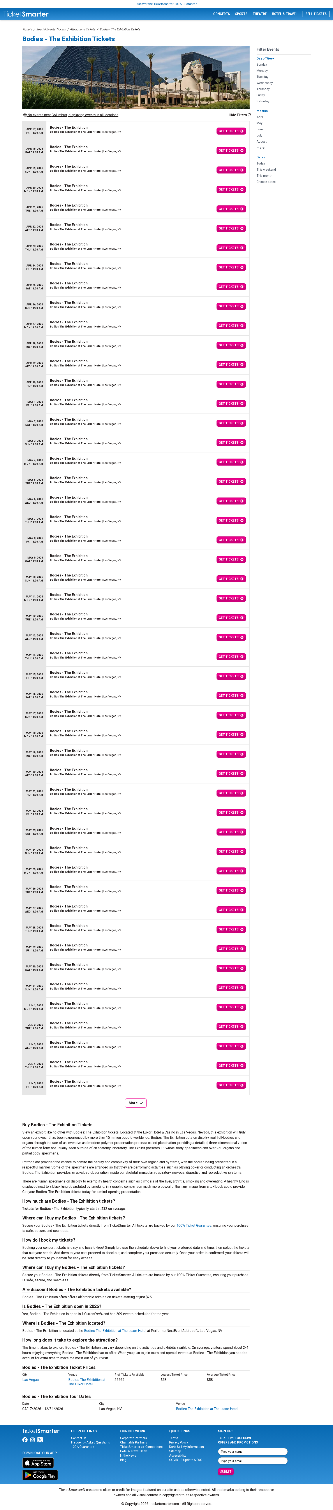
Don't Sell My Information (186, 1447)
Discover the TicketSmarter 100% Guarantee (166, 4)
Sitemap (175, 1451)
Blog (123, 1460)
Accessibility (177, 1455)
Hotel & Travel (284, 14)
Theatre (260, 14)
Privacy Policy (178, 1442)
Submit (225, 1471)
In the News (128, 1455)
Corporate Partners (133, 1438)
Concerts (221, 14)
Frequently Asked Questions (90, 1442)
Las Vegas (30, 1380)
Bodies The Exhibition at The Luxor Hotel (115, 1331)
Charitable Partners (133, 1442)
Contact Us (78, 1438)
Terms (173, 1438)
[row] (136, 131)
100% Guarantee (82, 1447)
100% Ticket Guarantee (193, 1225)
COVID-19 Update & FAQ (185, 1460)
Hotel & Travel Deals (134, 1451)
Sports (241, 14)
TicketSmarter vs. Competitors (141, 1447)
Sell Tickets (316, 14)
